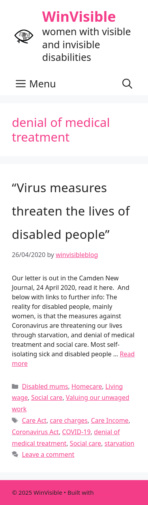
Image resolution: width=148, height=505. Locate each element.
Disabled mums (45, 386)
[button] (127, 83)
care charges (69, 420)
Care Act (34, 420)
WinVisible (79, 16)
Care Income (109, 420)
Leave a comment (48, 454)
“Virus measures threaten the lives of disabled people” (71, 210)
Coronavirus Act (35, 431)
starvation (120, 443)
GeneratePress (115, 492)
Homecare (86, 386)
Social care (47, 397)
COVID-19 (76, 431)
